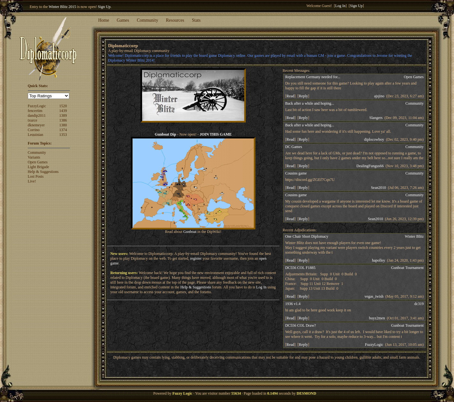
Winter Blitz (414, 236)
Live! (32, 181)
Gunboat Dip (165, 134)
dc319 (419, 304)
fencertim (35, 110)
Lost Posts (36, 176)
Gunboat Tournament (407, 267)
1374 (63, 130)
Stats (196, 20)
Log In (340, 6)
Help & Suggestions (43, 171)
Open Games (38, 162)
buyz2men (377, 318)
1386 (63, 120)
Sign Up (104, 6)
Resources (175, 20)
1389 (63, 115)
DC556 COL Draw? (300, 325)
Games (123, 20)
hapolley (378, 260)
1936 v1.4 (292, 304)
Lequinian (35, 134)
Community (147, 20)
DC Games (293, 147)
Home (103, 20)
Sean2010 (378, 187)
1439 (63, 110)
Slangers (375, 117)
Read (290, 96)
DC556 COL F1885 (300, 267)
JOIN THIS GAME (215, 134)
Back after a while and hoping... (309, 103)
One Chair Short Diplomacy (306, 236)
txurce (32, 120)
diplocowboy (374, 139)
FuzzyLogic (37, 106)
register (196, 258)
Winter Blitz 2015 (62, 6)
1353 (63, 134)
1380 (63, 125)
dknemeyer (36, 125)
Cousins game (296, 173)
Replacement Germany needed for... (312, 77)
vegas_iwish (374, 296)
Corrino (34, 130)
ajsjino (379, 96)
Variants (34, 157)
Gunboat (189, 231)
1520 (63, 106)
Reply (303, 96)
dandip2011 (37, 115)
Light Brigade (38, 167)
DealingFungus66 (369, 166)
